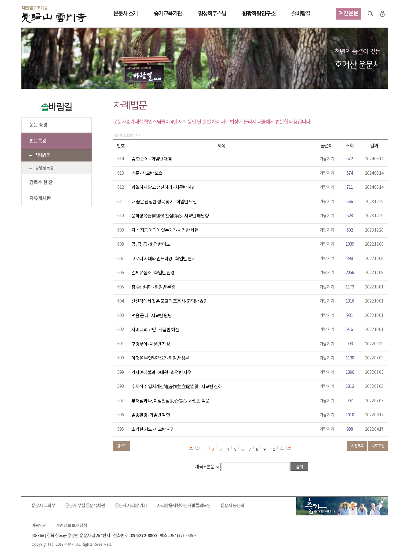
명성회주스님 (212, 13)
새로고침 (378, 446)
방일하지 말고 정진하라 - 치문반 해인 (163, 187)
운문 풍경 (38, 125)
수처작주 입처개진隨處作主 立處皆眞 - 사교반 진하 (176, 386)
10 (273, 449)
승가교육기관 (168, 13)
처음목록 (357, 446)
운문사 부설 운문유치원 (85, 505)
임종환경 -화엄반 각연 (150, 415)
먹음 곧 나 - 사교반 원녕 (151, 315)
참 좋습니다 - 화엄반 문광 (153, 287)
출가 (342, 505)
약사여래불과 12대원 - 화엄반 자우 (161, 372)
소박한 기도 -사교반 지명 (152, 429)
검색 (370, 13)
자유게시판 (40, 198)
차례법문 (42, 155)
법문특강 (37, 141)
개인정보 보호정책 (71, 526)
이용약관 (39, 526)
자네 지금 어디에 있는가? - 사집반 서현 (164, 230)
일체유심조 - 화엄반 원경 (152, 273)
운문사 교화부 (43, 505)
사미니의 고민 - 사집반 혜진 (155, 329)
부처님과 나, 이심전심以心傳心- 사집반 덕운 (170, 401)
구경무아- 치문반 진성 (150, 344)
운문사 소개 (125, 13)
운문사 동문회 (232, 505)
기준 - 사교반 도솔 (147, 173)
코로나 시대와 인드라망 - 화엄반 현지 (163, 259)
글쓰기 (121, 446)
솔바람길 (300, 13)
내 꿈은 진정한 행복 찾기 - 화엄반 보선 (164, 202)
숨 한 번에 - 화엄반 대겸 (151, 159)
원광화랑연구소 (259, 13)
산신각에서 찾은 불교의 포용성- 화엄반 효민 (169, 301)
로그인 (382, 13)
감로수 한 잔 (41, 182)
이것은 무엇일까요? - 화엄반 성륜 (160, 358)
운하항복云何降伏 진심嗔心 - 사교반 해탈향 (170, 216)
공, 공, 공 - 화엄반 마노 (150, 244)
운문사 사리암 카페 (131, 505)
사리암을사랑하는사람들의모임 (183, 505)
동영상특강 (44, 168)
